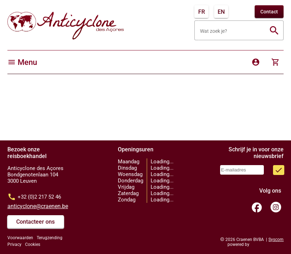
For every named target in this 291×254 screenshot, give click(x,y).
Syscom (276, 239)
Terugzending (49, 237)
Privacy (14, 244)
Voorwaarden (20, 237)
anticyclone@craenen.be (37, 206)
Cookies (32, 244)
